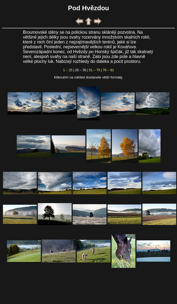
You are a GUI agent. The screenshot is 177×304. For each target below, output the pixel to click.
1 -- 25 (67, 70)
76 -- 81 (108, 70)
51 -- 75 (94, 70)
